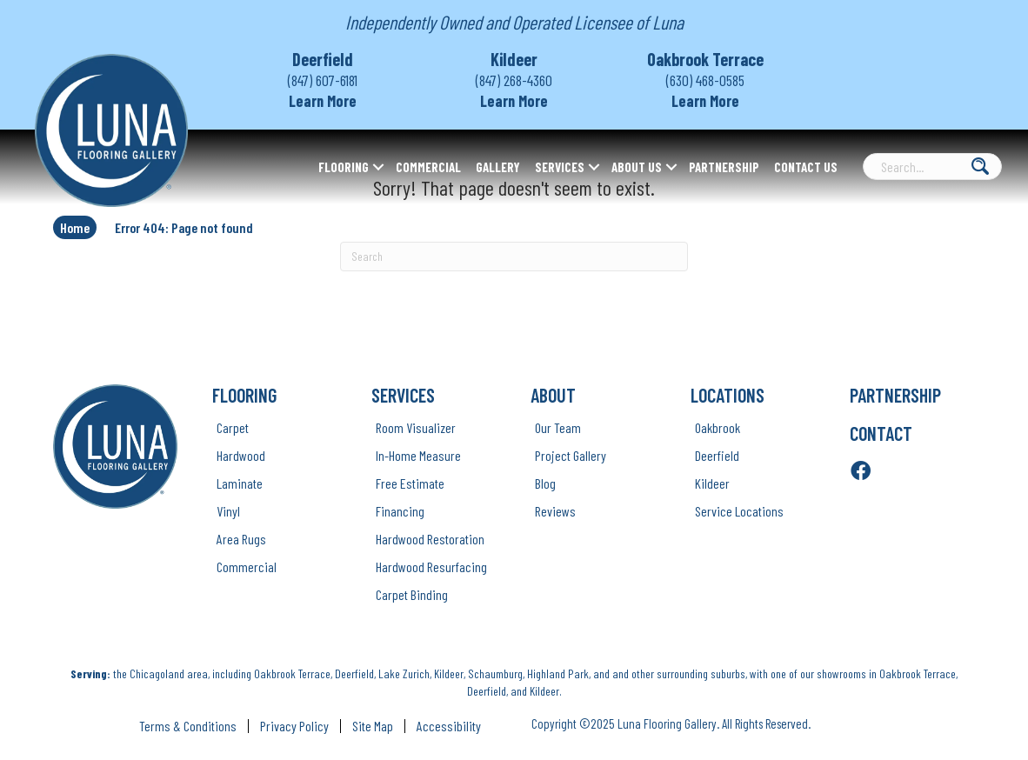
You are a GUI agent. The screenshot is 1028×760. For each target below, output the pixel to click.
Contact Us (806, 167)
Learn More (323, 100)
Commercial (428, 167)
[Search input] (932, 166)
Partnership (724, 167)
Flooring (343, 167)
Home (75, 227)
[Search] (514, 256)
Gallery (498, 167)
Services (559, 167)
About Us (636, 167)
